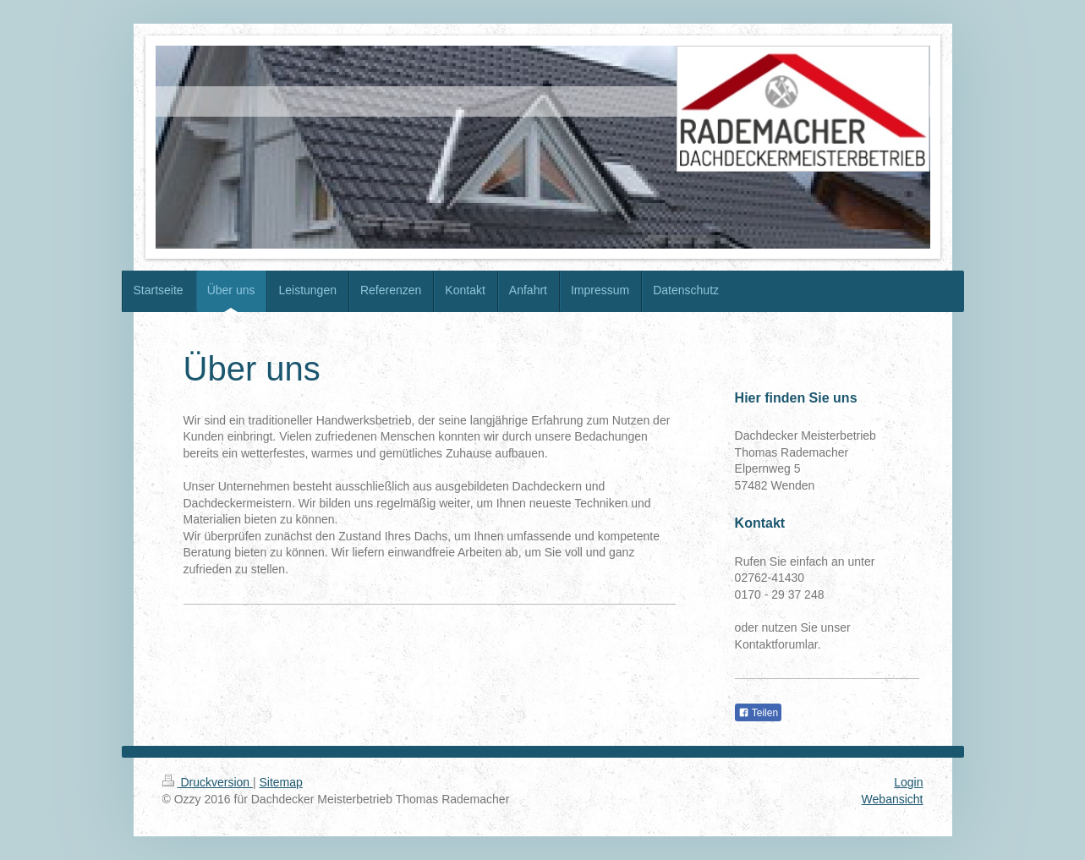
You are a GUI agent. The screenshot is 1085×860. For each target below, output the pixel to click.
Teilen (758, 713)
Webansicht (892, 799)
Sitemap (281, 782)
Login (908, 782)
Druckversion (207, 782)
